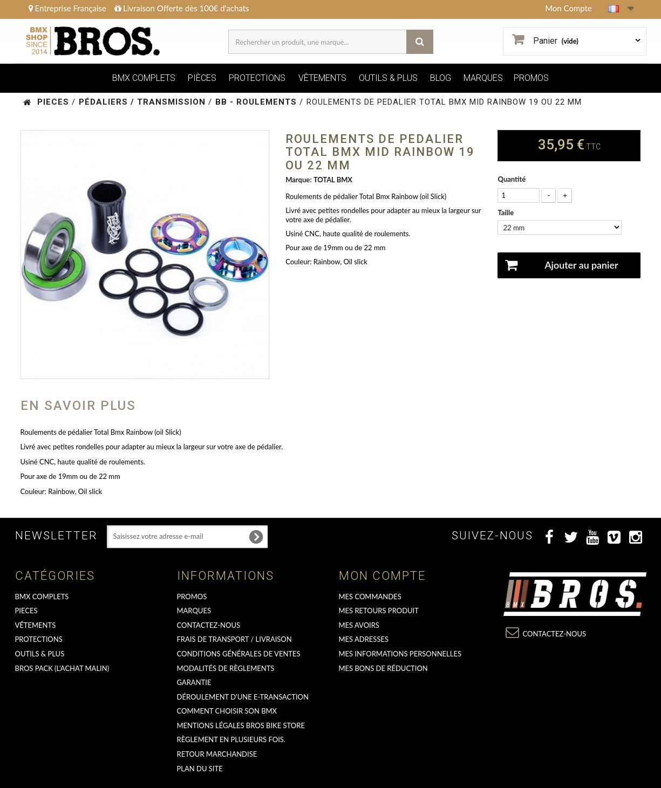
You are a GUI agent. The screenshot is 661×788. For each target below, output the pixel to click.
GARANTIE (194, 682)
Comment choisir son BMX (227, 711)
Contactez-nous (209, 625)
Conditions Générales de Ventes (239, 653)
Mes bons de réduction (383, 668)
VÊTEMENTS (322, 78)
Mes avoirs (359, 625)
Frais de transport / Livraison (234, 639)
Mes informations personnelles (400, 653)
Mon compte (382, 576)
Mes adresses (364, 639)
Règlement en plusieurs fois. (231, 739)
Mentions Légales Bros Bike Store (241, 725)
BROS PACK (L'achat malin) (62, 668)
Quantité (512, 179)
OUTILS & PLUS (388, 78)
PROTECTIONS (257, 78)
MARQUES (483, 78)
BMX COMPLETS (143, 78)
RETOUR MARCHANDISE (217, 754)
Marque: (298, 179)
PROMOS (531, 78)
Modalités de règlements (226, 668)
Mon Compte (568, 8)
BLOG (440, 78)
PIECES (26, 610)
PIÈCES (202, 78)
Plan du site (200, 768)
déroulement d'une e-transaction (243, 697)
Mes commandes (370, 596)
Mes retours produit (379, 610)
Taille (506, 212)
